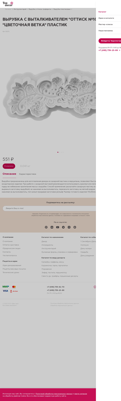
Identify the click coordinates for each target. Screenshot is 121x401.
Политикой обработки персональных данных (54, 394)
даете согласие (80, 394)
